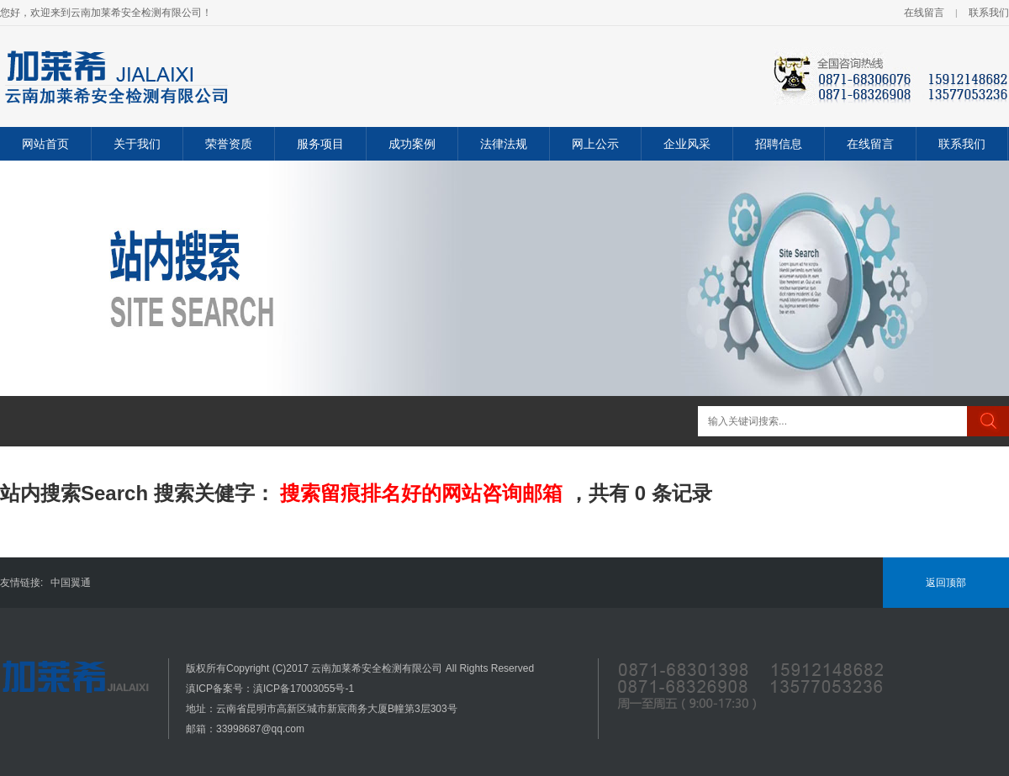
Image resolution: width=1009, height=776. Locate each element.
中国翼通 (70, 583)
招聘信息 (778, 143)
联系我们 (989, 12)
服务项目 (320, 143)
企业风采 (687, 143)
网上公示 (595, 143)
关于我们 (137, 143)
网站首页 (45, 143)
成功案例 (412, 143)
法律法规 (503, 143)
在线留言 (924, 12)
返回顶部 (946, 583)
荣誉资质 (228, 143)
